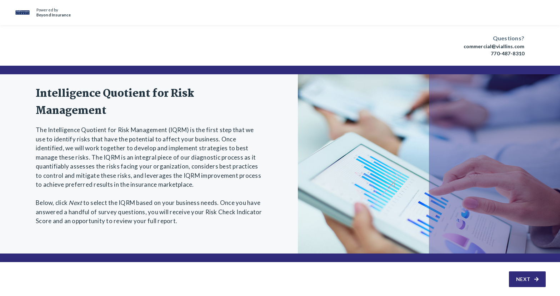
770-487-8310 (507, 53)
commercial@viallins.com (494, 46)
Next (527, 279)
